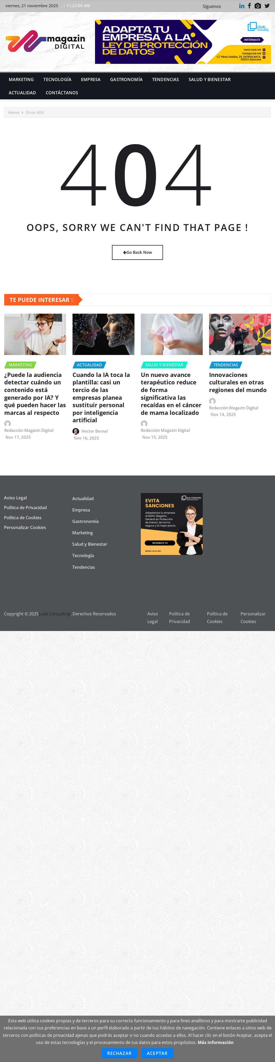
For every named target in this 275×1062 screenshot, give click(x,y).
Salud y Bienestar (210, 79)
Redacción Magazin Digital (28, 430)
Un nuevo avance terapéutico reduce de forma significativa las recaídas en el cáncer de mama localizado (171, 393)
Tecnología (57, 79)
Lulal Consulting (54, 614)
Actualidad (22, 93)
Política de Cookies (23, 518)
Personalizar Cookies (25, 527)
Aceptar (157, 1053)
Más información (216, 1042)
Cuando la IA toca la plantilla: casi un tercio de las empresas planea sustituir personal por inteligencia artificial (101, 397)
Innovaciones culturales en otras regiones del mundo (238, 382)
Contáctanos (62, 93)
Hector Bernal (95, 431)
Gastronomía (126, 79)
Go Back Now (137, 252)
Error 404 (35, 112)
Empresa (91, 79)
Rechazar (119, 1053)
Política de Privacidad (25, 507)
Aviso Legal (15, 498)
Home (14, 112)
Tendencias (165, 79)
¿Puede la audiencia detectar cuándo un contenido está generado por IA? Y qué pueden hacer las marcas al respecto (35, 393)
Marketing (21, 79)
